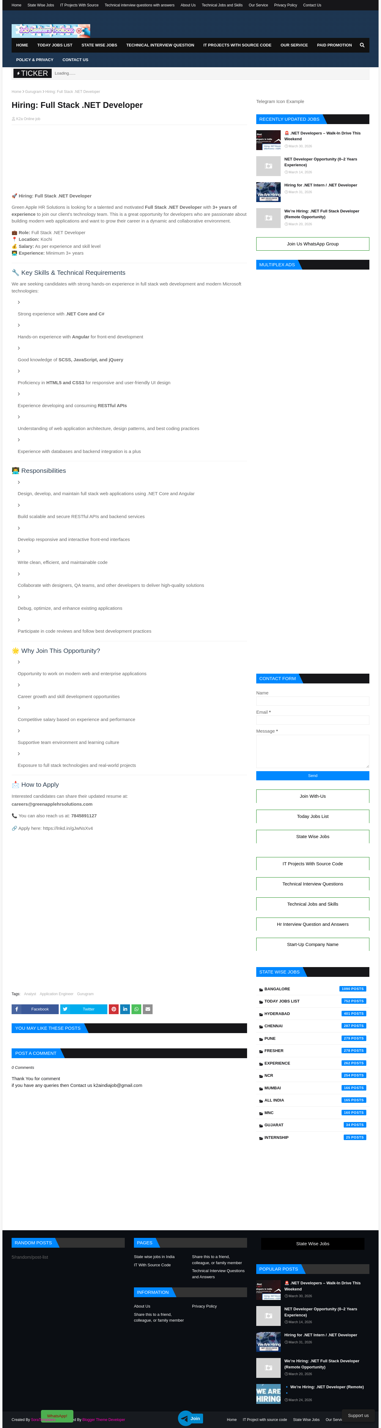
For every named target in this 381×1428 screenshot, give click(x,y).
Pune (315, 1038)
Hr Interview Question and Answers (313, 924)
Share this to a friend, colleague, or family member (217, 1259)
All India (315, 1100)
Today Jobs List (312, 816)
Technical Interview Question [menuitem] (160, 45)
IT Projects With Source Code (313, 863)
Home (16, 5)
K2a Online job (28, 119)
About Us (188, 5)
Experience (315, 1063)
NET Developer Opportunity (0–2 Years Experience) (320, 162)
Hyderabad (315, 1013)
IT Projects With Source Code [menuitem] (237, 45)
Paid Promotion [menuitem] (334, 45)
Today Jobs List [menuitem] (54, 45)
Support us (358, 1415)
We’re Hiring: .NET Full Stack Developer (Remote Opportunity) (321, 214)
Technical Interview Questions (313, 883)
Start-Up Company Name (312, 944)
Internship (315, 1137)
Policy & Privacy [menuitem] (35, 59)
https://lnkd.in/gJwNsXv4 (71, 828)
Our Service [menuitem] (294, 45)
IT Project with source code (265, 1420)
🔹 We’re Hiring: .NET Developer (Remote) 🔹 (324, 1390)
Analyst (30, 994)
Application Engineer (56, 994)
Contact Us (312, 5)
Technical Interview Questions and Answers (218, 1273)
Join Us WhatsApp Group (312, 243)
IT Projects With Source (79, 5)
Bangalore (315, 989)
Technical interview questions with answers (140, 5)
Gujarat (315, 1125)
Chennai (315, 1026)
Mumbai (315, 1088)
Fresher (315, 1050)
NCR (315, 1075)
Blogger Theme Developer (103, 1420)
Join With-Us (313, 796)
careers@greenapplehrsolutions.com (55, 804)
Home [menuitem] (22, 45)
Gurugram (33, 92)
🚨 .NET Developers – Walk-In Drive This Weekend (322, 136)
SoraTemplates (43, 1420)
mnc (315, 1112)
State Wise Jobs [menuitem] (99, 45)
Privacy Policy (285, 5)
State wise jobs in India (154, 1256)
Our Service (258, 5)
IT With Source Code (152, 1265)
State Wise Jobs (41, 5)
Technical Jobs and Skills (222, 5)
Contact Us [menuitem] (75, 59)
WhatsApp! (57, 1416)
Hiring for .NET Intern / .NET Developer (320, 185)
